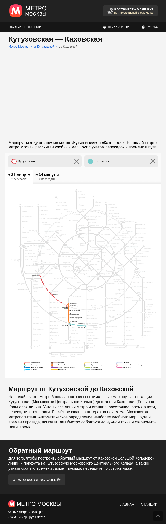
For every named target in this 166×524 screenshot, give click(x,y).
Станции (34, 27)
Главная (15, 27)
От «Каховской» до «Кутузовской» (37, 479)
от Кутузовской (43, 46)
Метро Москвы (18, 46)
